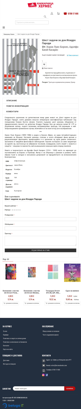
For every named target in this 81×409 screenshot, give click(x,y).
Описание (11, 100)
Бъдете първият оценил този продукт (53, 55)
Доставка (6, 360)
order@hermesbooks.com (59, 365)
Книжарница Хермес (9, 34)
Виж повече (47, 68)
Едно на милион (72, 291)
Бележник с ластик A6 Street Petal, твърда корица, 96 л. (11, 294)
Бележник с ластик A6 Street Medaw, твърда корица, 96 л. (32, 294)
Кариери (5, 335)
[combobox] (32, 22)
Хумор (73, 82)
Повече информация (17, 106)
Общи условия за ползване (51, 331)
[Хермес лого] (40, 5)
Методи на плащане (9, 364)
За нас (5, 331)
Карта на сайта (8, 349)
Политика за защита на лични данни (14, 338)
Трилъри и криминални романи (59, 82)
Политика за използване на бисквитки (15, 342)
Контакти (6, 345)
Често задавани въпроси (50, 335)
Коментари (12, 111)
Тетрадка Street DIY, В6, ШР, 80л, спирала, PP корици (53, 294)
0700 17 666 (73, 13)
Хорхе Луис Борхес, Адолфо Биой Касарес (60, 48)
